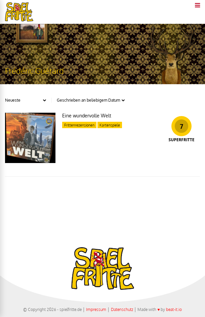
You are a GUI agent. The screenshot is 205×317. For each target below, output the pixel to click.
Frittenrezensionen (79, 125)
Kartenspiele (109, 125)
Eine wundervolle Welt (86, 115)
